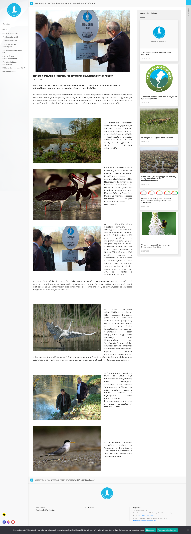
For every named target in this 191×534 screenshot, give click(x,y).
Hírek (5, 30)
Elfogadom (150, 530)
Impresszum (40, 508)
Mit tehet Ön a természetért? (14, 68)
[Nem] (188, 530)
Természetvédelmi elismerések (10, 63)
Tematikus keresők (10, 41)
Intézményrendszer (10, 33)
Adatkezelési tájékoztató (167, 530)
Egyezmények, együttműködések (10, 57)
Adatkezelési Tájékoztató (45, 510)
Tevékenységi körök (10, 37)
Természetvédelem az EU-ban (13, 51)
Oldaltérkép (89, 508)
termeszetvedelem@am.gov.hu (144, 521)
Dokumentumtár (9, 71)
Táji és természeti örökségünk (10, 45)
